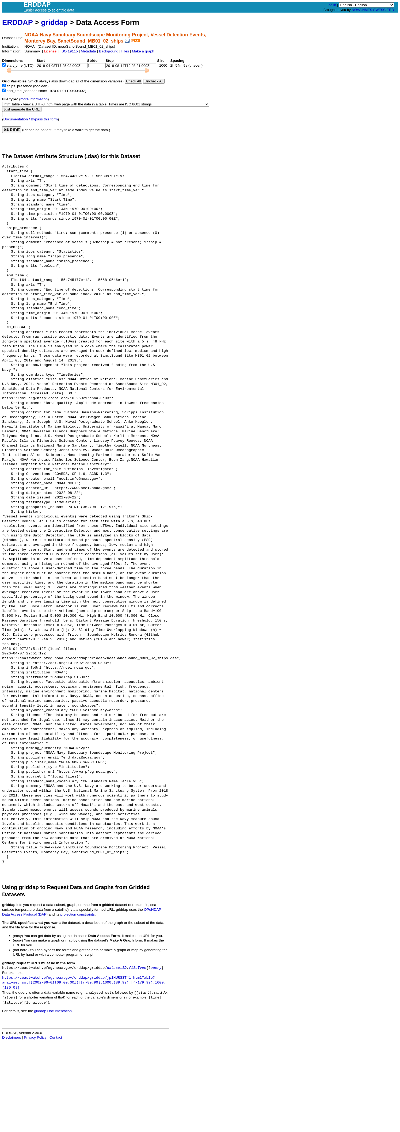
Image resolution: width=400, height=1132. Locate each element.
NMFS (367, 10)
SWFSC (379, 10)
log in (332, 5)
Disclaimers (11, 1037)
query (156, 968)
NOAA (356, 10)
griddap (54, 22)
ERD (390, 10)
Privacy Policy (35, 1037)
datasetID (117, 968)
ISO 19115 (69, 51)
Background (109, 51)
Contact (55, 1037)
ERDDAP (17, 22)
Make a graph (143, 51)
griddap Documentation (53, 1011)
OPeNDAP (152, 910)
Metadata (88, 51)
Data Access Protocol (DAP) (25, 914)
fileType (137, 968)
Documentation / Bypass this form (30, 119)
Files (125, 51)
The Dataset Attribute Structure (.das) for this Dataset (71, 156)
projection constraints (77, 914)
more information (34, 99)
